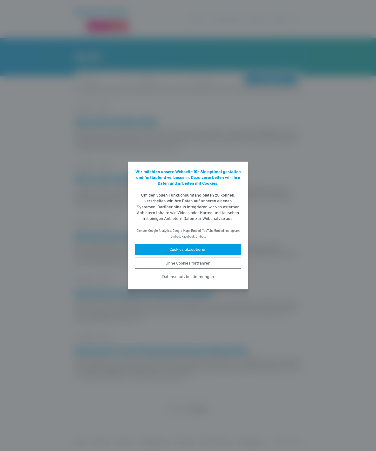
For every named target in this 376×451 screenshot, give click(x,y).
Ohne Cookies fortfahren (188, 263)
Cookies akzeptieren (188, 249)
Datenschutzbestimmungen (188, 276)
